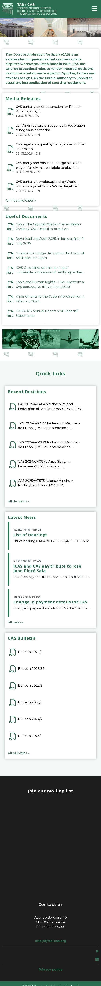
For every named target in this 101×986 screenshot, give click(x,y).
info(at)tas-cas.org (50, 941)
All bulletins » (18, 753)
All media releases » (21, 200)
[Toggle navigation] (95, 9)
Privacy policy (50, 969)
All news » (15, 622)
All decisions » (18, 501)
